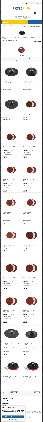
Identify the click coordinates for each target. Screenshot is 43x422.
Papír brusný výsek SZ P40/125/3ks (29, 114)
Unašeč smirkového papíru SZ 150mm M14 (11, 344)
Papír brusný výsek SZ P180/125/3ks (29, 213)
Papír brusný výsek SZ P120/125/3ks (29, 180)
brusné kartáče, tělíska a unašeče (20, 28)
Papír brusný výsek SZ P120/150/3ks (29, 311)
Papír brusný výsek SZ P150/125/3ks (9, 213)
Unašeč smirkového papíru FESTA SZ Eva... (10, 376)
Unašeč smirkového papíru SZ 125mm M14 (11, 114)
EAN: (4, 89)
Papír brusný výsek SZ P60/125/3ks (9, 147)
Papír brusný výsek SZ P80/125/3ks (29, 147)
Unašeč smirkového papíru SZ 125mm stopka (31, 82)
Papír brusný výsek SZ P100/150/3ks (9, 311)
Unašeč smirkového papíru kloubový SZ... (30, 344)
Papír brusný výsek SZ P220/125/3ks (9, 245)
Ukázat (14, 58)
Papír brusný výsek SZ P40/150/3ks (29, 245)
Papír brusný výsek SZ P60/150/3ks (9, 278)
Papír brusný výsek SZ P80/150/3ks (29, 278)
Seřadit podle (27, 58)
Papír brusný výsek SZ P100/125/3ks (9, 180)
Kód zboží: (5, 87)
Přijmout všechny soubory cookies (13, 416)
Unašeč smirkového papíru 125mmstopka (10, 82)
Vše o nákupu (6, 401)
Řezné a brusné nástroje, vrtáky (33, 26)
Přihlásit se (22, 1)
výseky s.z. (21, 55)
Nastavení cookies (13, 419)
